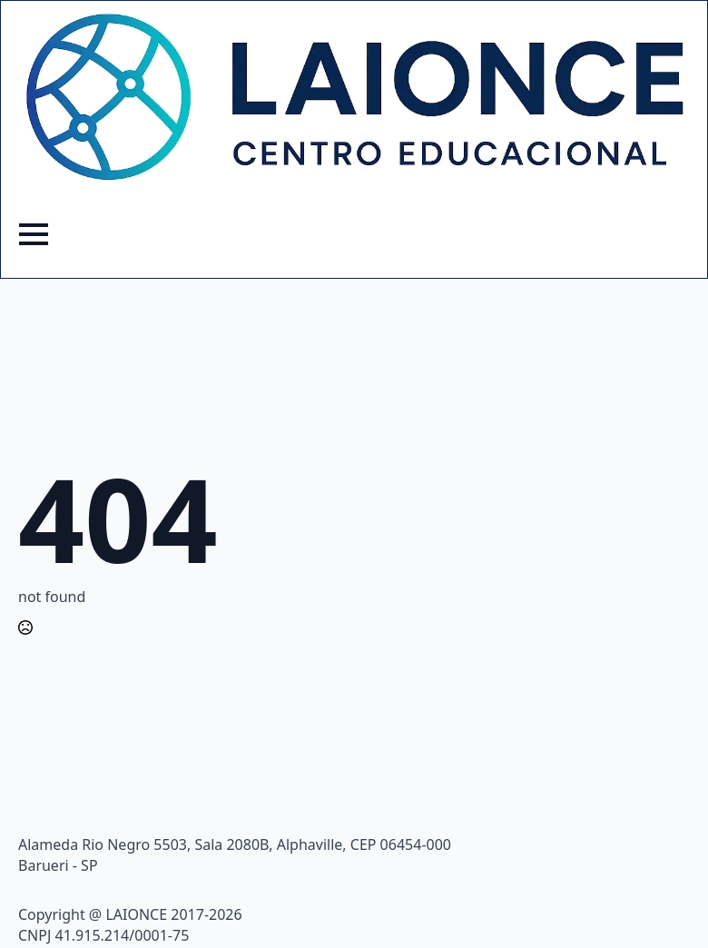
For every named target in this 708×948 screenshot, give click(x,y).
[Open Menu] (33, 234)
